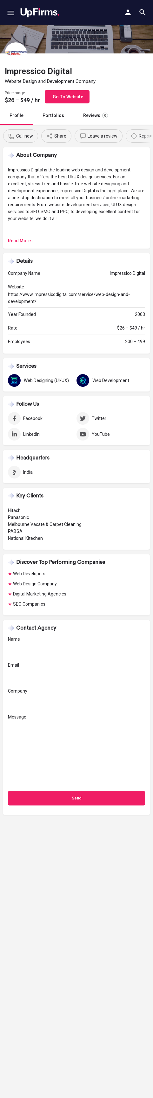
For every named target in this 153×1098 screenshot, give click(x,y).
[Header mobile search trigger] (142, 12)
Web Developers (29, 573)
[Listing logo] (16, 53)
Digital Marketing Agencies (39, 593)
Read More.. (20, 240)
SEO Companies (29, 604)
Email (76, 673)
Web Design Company (35, 583)
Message (76, 750)
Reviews (95, 115)
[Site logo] (39, 13)
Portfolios (53, 115)
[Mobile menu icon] (10, 13)
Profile (16, 115)
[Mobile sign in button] (128, 12)
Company (76, 698)
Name (76, 647)
